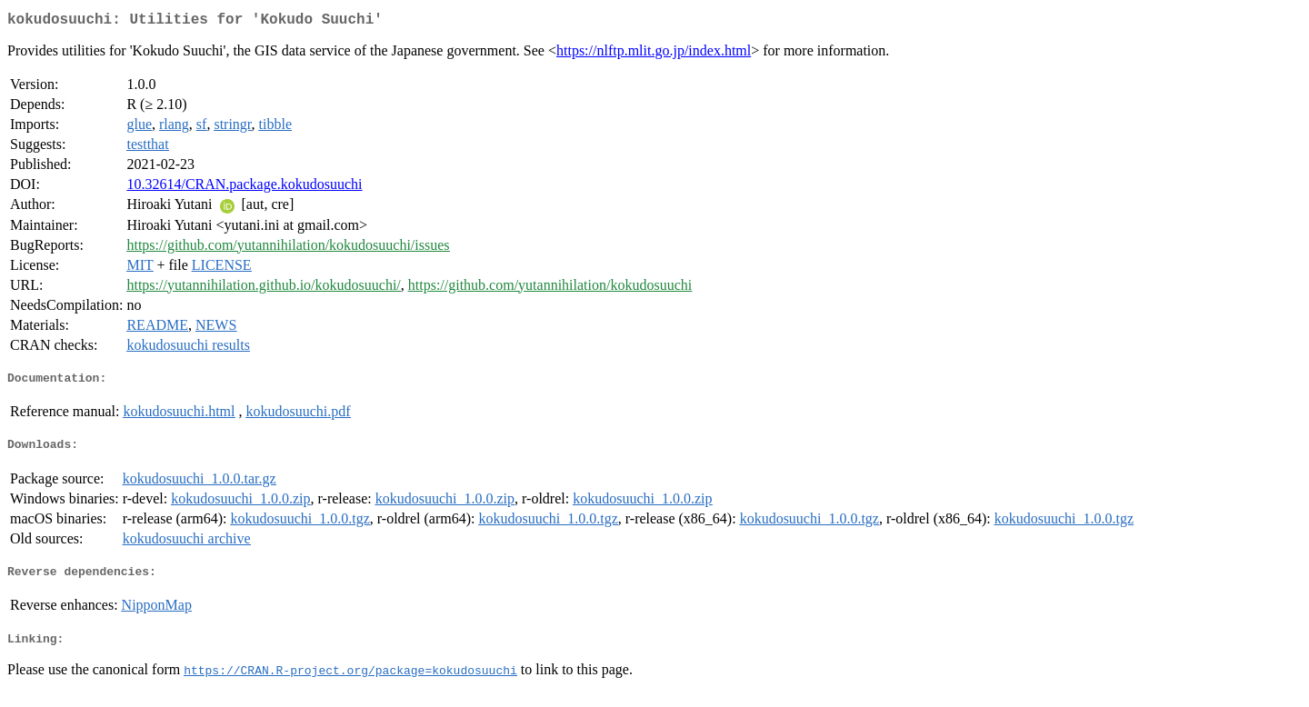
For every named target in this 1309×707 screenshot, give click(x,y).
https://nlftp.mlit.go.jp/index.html (653, 54)
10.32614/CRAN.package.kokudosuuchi (244, 187)
